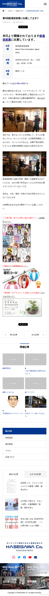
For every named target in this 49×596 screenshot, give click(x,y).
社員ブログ (10, 457)
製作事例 (9, 444)
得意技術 (9, 438)
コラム (8, 450)
